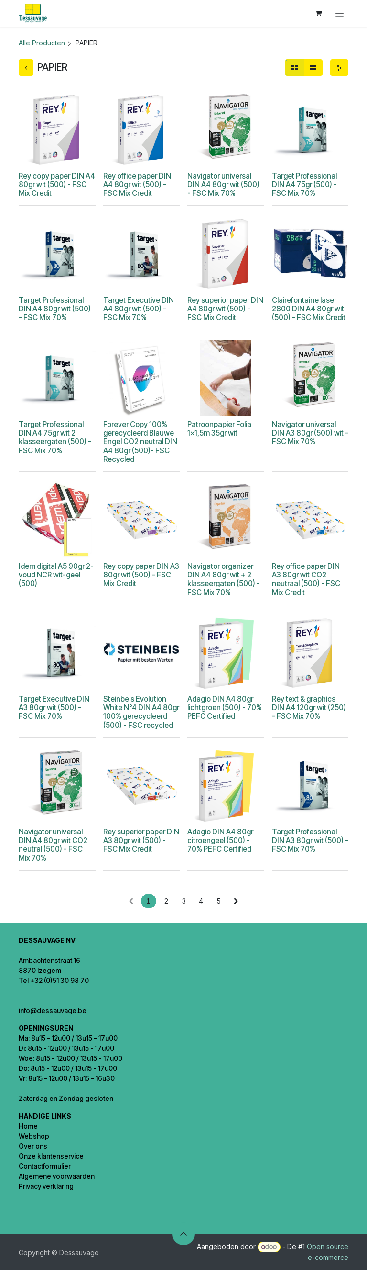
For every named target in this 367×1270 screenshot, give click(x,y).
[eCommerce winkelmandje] (318, 13)
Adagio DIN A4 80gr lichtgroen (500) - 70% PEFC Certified (224, 707)
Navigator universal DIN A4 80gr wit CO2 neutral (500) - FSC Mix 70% (53, 845)
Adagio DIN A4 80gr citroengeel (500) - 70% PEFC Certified (220, 840)
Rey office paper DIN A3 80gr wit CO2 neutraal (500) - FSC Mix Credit (306, 579)
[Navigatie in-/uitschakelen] (339, 13)
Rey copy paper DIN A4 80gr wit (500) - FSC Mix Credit (57, 184)
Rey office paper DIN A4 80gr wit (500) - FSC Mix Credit (137, 184)
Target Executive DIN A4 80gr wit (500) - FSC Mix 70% (138, 309)
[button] (183, 1233)
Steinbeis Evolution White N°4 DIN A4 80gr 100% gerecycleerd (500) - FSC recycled (141, 712)
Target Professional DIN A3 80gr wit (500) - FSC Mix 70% (310, 840)
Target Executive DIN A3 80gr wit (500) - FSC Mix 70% (54, 707)
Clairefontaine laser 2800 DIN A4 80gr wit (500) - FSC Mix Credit (308, 309)
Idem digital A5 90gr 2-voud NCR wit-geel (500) (56, 575)
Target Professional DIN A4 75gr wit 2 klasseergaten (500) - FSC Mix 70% (55, 437)
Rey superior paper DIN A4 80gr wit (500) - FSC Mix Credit (225, 309)
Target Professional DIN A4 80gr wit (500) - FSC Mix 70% (55, 309)
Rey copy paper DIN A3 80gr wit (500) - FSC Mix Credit (141, 575)
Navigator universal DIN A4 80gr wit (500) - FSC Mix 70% (223, 184)
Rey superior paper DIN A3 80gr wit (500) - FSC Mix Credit (141, 840)
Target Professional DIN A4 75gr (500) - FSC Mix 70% (304, 184)
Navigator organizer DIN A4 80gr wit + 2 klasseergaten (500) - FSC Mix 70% (223, 579)
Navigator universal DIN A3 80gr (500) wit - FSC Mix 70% (310, 433)
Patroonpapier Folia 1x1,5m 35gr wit (219, 429)
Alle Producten (42, 43)
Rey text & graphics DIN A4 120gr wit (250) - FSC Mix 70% (309, 707)
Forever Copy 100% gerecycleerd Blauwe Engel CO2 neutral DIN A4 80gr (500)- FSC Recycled (140, 442)
